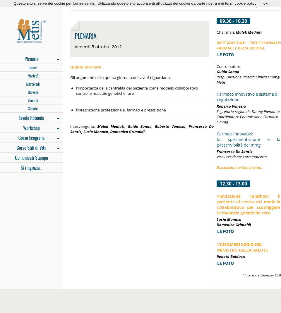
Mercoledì (33, 84)
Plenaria (29, 59)
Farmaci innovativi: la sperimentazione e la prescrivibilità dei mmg (248, 139)
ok (265, 3)
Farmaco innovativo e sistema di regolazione (247, 96)
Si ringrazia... (31, 167)
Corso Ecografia (29, 138)
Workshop (29, 128)
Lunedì (32, 67)
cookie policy (245, 3)
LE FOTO (225, 231)
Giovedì (33, 92)
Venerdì (33, 100)
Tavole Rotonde (29, 118)
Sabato (32, 108)
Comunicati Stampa (31, 157)
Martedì (33, 76)
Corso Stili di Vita (29, 148)
